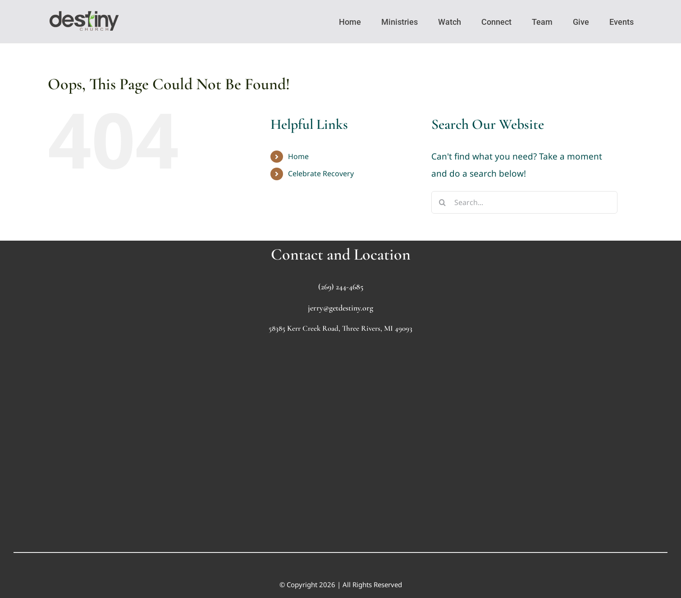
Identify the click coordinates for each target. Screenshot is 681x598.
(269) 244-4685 (340, 287)
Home (298, 156)
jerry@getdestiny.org (340, 308)
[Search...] (524, 202)
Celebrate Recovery (321, 173)
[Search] (442, 202)
